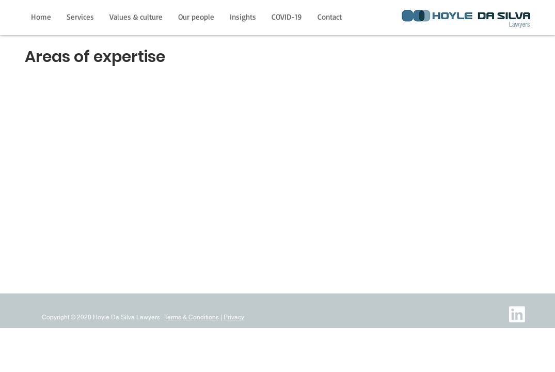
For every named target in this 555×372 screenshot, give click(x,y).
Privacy (234, 317)
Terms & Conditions (191, 317)
